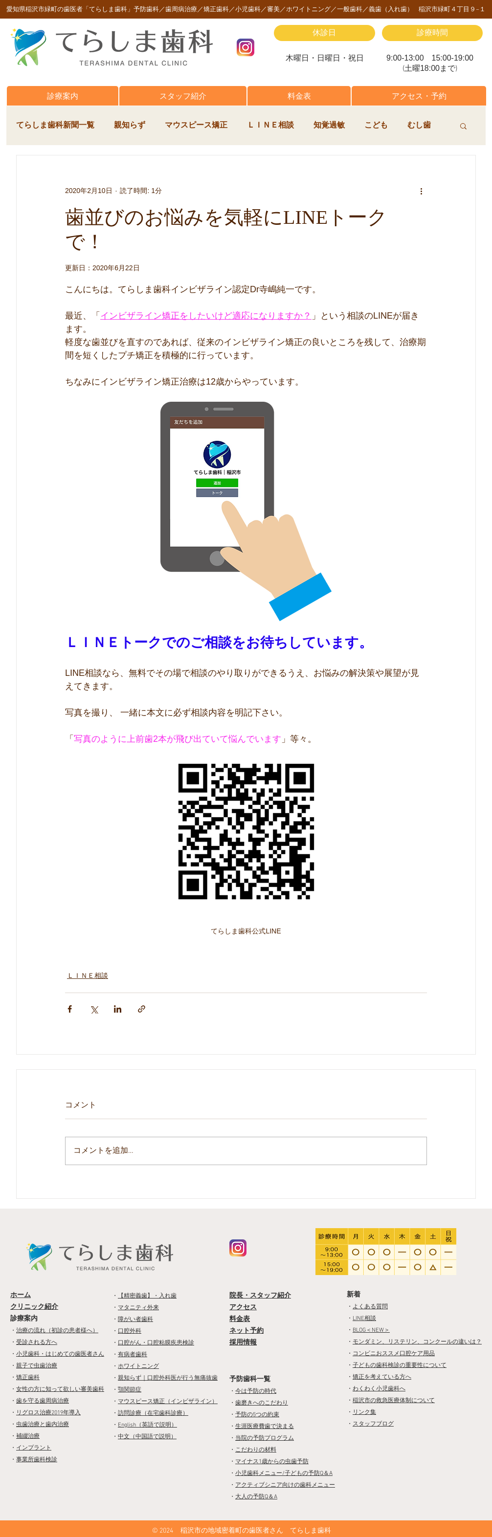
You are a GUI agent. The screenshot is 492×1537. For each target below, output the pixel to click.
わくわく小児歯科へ (379, 1388)
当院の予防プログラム (264, 1438)
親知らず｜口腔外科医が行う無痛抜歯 (168, 1378)
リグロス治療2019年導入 (48, 1412)
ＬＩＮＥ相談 (270, 125)
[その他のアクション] (421, 190)
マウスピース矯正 (196, 125)
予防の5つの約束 (257, 1414)
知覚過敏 (329, 125)
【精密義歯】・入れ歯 (147, 1296)
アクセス (243, 1307)
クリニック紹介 (34, 1307)
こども (376, 125)
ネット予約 (246, 1331)
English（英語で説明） (147, 1425)
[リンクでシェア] (141, 1009)
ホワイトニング (138, 1366)
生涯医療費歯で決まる (264, 1426)
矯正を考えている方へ (382, 1377)
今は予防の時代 (255, 1391)
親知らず (129, 125)
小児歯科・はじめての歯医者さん (60, 1354)
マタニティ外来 (138, 1307)
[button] (62, 96)
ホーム (20, 1295)
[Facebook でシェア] (69, 1009)
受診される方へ (36, 1342)
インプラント (33, 1448)
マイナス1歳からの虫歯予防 (272, 1461)
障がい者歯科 (135, 1319)
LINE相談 (364, 1318)
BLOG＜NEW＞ (371, 1330)
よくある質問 (370, 1306)
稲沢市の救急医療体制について (394, 1400)
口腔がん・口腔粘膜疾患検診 (156, 1343)
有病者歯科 (132, 1354)
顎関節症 (129, 1389)
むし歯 (419, 125)
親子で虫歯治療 (36, 1366)
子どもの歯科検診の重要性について (400, 1365)
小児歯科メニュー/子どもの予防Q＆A (284, 1473)
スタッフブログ (373, 1424)
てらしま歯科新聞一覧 (55, 125)
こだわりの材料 (255, 1450)
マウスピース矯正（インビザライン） (168, 1401)
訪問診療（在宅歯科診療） (153, 1413)
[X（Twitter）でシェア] (93, 1009)
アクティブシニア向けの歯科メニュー (285, 1485)
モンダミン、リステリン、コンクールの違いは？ (417, 1342)
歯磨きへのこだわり (261, 1403)
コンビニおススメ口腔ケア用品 (394, 1353)
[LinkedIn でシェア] (117, 1009)
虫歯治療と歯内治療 (42, 1424)
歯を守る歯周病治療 (42, 1401)
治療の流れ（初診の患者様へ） (57, 1330)
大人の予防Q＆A (256, 1497)
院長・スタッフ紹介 (260, 1296)
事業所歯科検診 (36, 1459)
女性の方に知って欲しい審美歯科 (60, 1389)
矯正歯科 (28, 1377)
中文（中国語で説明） (147, 1436)
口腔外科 (129, 1331)
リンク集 (364, 1412)
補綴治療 (28, 1436)
